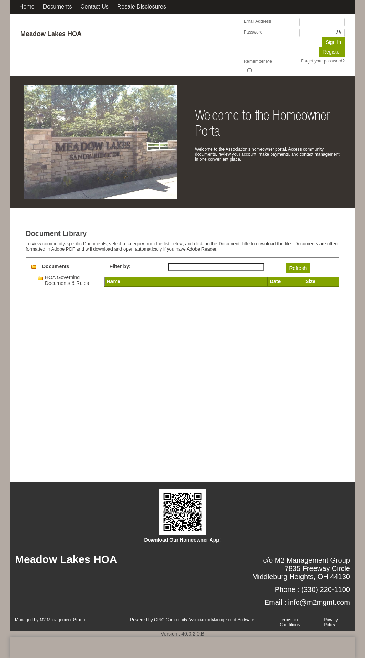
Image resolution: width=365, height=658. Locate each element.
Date (275, 281)
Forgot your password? (323, 61)
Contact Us (95, 7)
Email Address (257, 21)
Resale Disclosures (141, 7)
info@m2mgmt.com (319, 602)
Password (253, 32)
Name (113, 281)
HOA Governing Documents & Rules (67, 280)
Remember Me (258, 61)
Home (27, 7)
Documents (57, 7)
